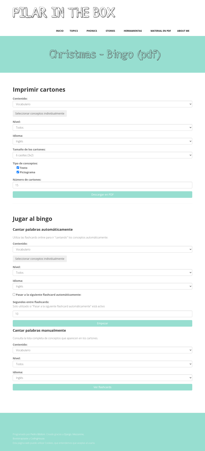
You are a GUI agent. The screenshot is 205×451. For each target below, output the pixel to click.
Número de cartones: (27, 179)
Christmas (72, 54)
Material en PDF (161, 30)
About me (183, 30)
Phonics (92, 30)
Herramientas (134, 30)
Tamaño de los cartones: (29, 149)
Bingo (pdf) (133, 54)
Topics (75, 30)
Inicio (60, 30)
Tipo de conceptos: (25, 163)
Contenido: (20, 98)
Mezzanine (78, 434)
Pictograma (26, 172)
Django (67, 434)
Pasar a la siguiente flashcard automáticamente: (48, 294)
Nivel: (16, 122)
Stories (112, 30)
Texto (22, 168)
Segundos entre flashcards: (31, 302)
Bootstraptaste (20, 438)
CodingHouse (37, 438)
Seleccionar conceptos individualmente (39, 113)
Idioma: (18, 136)
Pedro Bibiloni (37, 434)
